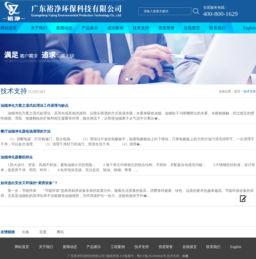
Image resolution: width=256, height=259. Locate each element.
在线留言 (192, 28)
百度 (42, 232)
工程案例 (118, 247)
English (249, 28)
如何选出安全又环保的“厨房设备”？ (29, 183)
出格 (25, 232)
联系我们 (217, 28)
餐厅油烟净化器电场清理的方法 (26, 131)
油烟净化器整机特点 (17, 157)
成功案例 (115, 28)
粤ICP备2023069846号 (151, 256)
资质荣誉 (166, 28)
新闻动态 (64, 28)
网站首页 (9, 28)
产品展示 (90, 28)
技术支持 (141, 28)
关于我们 (39, 28)
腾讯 (60, 232)
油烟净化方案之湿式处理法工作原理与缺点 (34, 106)
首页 (237, 91)
